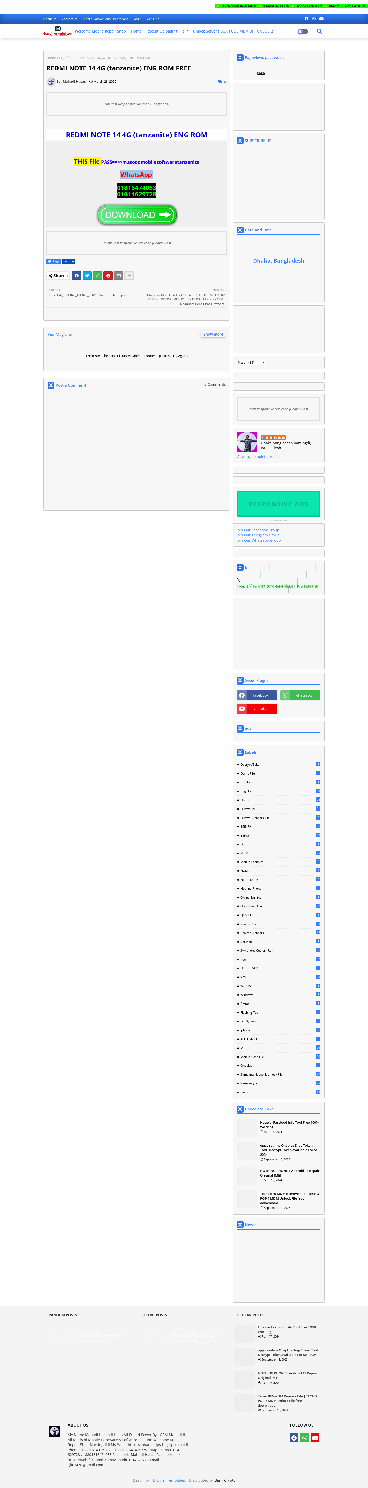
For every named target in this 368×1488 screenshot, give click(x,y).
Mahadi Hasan (273, 437)
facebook (260, 695)
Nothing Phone (280, 888)
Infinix (280, 835)
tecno (280, 1092)
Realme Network (280, 932)
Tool (280, 959)
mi (280, 1047)
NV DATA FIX (280, 879)
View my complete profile (258, 456)
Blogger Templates (169, 1480)
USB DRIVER (280, 968)
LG (280, 844)
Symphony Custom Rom (280, 950)
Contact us (70, 19)
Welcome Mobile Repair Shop (100, 31)
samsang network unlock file (280, 1074)
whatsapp (303, 695)
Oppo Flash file (280, 906)
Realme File (280, 924)
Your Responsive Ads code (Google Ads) (278, 409)
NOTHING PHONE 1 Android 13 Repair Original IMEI (290, 1173)
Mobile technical (280, 861)
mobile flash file (280, 1056)
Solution (280, 941)
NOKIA (280, 870)
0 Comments (215, 384)
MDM (280, 853)
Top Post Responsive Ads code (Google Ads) (136, 104)
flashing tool (280, 1012)
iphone (280, 1030)
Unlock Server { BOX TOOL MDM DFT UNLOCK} (233, 31)
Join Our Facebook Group (258, 529)
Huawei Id (280, 808)
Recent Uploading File (166, 31)
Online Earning (280, 897)
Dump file (280, 773)
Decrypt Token (280, 764)
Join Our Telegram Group (258, 535)
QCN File (280, 915)
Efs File (280, 782)
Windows (280, 994)
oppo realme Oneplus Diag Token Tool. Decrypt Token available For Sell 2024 (290, 1150)
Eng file (65, 57)
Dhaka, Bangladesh (278, 260)
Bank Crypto (225, 1480)
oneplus (280, 1065)
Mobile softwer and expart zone (106, 19)
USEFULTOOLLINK (146, 19)
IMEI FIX (280, 826)
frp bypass (280, 1021)
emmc (280, 1003)
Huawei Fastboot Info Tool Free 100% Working (289, 1124)
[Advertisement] (136, 566)
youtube (261, 708)
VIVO (280, 977)
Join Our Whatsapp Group (259, 540)
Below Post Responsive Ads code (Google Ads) (136, 243)
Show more (213, 334)
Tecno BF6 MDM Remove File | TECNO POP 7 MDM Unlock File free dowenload (289, 1198)
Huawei (280, 799)
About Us (50, 19)
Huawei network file (280, 817)
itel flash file (280, 1039)
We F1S (280, 986)
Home (136, 31)
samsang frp (280, 1083)
